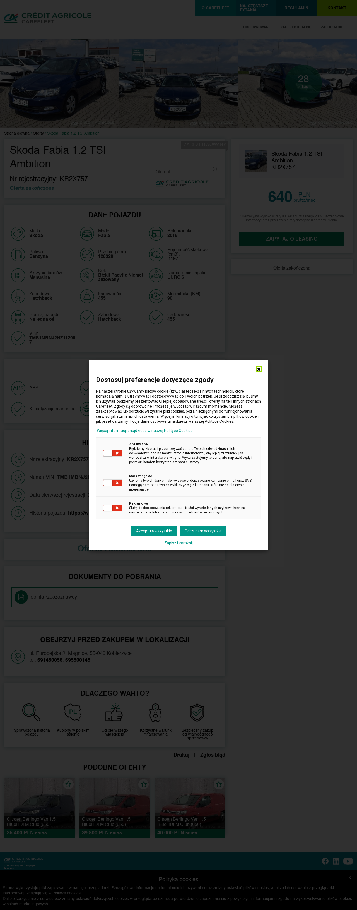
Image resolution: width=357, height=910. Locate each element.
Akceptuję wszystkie (154, 531)
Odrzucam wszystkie (203, 531)
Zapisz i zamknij (178, 543)
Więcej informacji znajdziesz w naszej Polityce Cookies (145, 430)
